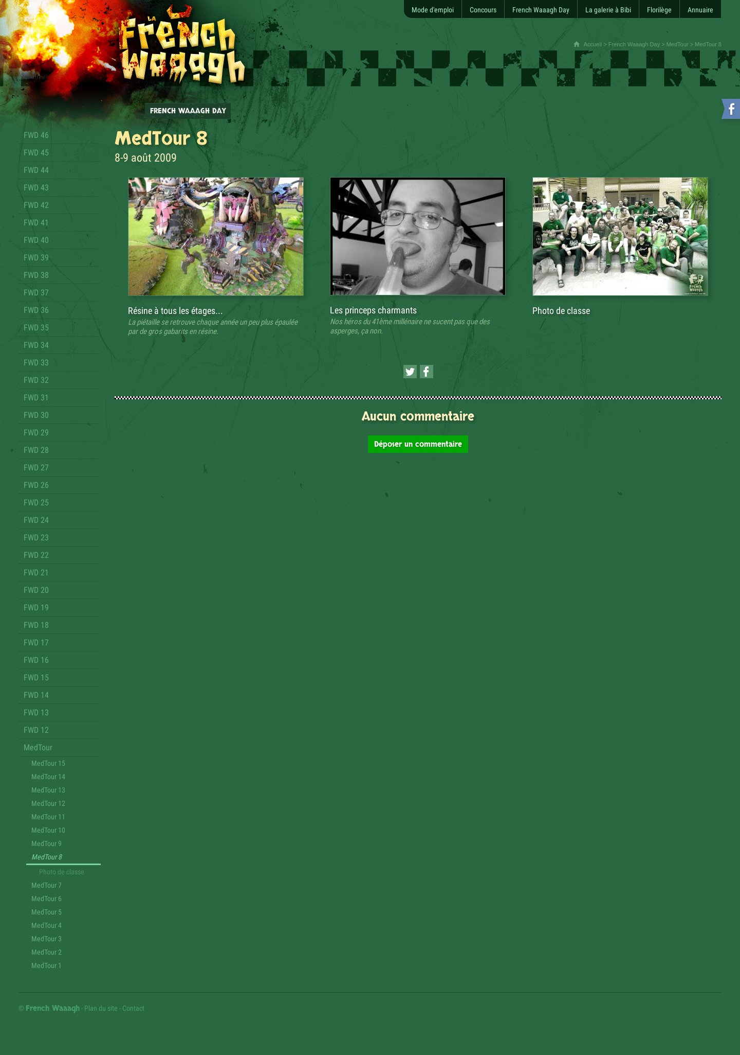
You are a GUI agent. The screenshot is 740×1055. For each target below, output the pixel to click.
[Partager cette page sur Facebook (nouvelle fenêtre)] (426, 371)
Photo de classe (61, 872)
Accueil (593, 44)
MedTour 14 (48, 776)
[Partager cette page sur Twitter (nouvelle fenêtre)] (410, 371)
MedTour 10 (48, 830)
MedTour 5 (46, 912)
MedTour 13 (48, 790)
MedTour (678, 44)
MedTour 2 (46, 952)
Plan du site (101, 1008)
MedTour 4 (46, 925)
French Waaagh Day (634, 44)
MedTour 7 (46, 885)
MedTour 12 (48, 803)
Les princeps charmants (373, 310)
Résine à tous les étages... (175, 310)
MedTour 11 (48, 817)
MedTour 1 (46, 965)
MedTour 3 (46, 939)
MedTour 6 (46, 898)
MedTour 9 (46, 843)
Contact (133, 1008)
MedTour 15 (48, 763)
